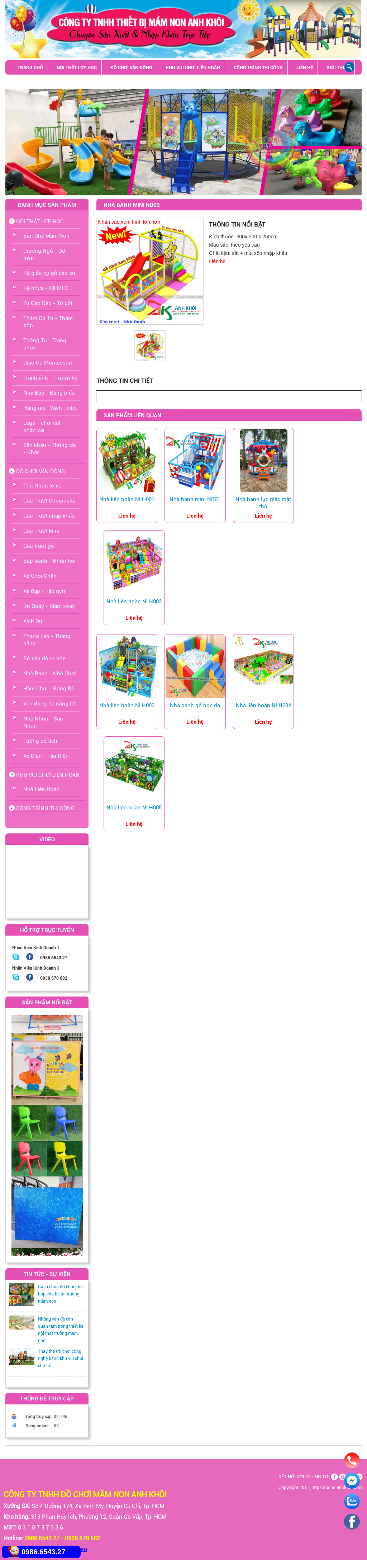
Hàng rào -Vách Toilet (50, 408)
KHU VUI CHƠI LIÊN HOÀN (193, 67)
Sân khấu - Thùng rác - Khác (51, 82)
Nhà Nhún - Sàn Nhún (43, 722)
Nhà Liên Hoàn (41, 789)
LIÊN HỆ (304, 67)
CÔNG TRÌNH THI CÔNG (258, 67)
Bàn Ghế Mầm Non (46, 236)
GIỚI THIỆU (338, 67)
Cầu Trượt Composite (49, 501)
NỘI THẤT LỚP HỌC (77, 67)
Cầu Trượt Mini (41, 531)
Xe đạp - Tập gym (45, 591)
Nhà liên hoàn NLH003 (126, 705)
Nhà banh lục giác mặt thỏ (263, 503)
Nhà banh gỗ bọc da (195, 705)
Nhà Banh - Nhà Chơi (49, 673)
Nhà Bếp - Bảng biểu (49, 393)
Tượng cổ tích (40, 741)
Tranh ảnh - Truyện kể (50, 378)
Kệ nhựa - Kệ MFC (45, 288)
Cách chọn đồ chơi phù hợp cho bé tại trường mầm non (60, 1294)
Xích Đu (32, 621)
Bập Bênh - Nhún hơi (49, 561)
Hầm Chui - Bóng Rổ (49, 688)
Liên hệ (217, 261)
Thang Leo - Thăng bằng (47, 640)
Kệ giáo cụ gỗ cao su (49, 273)
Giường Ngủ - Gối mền (45, 254)
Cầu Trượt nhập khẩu (49, 516)
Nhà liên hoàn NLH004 (263, 705)
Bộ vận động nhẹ (44, 658)
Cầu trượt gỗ (38, 546)
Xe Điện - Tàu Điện (46, 756)
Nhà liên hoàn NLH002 (134, 601)
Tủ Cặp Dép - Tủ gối (47, 303)
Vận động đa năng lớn (50, 703)
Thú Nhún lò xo (42, 485)
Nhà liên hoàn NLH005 (134, 807)
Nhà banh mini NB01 (195, 499)
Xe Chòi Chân (40, 576)
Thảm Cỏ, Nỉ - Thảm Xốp (48, 322)
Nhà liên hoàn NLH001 (126, 499)
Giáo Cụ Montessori (47, 363)
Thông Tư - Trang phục (44, 344)
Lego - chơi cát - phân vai (44, 426)
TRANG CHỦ (30, 67)
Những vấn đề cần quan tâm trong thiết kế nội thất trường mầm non (60, 1330)
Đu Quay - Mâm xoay (49, 606)
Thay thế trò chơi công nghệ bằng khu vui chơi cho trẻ (60, 1358)
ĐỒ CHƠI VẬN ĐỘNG (131, 67)
